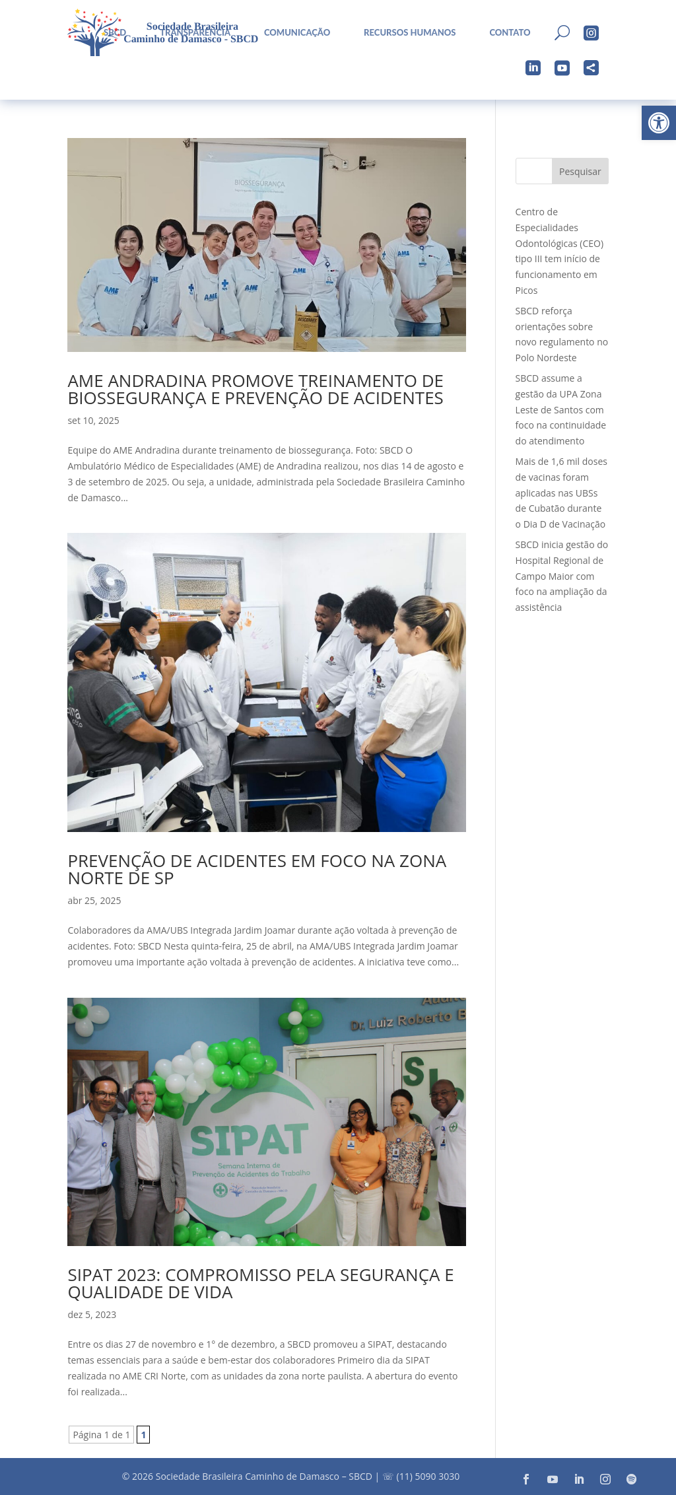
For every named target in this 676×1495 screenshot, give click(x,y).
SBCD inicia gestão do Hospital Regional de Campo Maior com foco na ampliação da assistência (562, 575)
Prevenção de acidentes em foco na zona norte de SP (256, 869)
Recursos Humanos (410, 32)
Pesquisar (580, 171)
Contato (509, 32)
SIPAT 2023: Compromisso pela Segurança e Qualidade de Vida (260, 1283)
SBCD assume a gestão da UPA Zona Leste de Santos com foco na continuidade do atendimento (561, 409)
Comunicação (297, 32)
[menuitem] (292, 32)
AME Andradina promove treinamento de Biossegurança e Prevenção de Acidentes (255, 388)
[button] (659, 123)
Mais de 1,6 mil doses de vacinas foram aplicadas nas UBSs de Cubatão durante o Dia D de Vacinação (561, 492)
